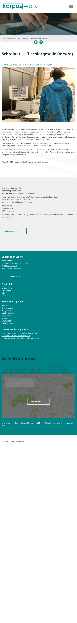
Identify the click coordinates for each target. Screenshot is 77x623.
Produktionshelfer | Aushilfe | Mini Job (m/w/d (20, 338)
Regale (4, 318)
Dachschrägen (7, 308)
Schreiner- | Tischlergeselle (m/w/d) (35, 39)
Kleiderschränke (8, 313)
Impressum (6, 423)
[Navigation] (71, 6)
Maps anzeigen (35, 401)
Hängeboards (7, 310)
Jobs (18, 39)
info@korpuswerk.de (21, 199)
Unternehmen (7, 288)
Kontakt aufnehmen (12, 276)
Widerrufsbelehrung (52, 423)
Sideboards (6, 321)
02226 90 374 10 (10, 266)
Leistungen (6, 290)
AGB (38, 423)
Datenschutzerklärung (24, 423)
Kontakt (5, 295)
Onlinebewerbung (11, 231)
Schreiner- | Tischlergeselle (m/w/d (16, 336)
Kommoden (6, 315)
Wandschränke (8, 323)
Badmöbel (6, 305)
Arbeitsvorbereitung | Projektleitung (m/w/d (19, 333)
